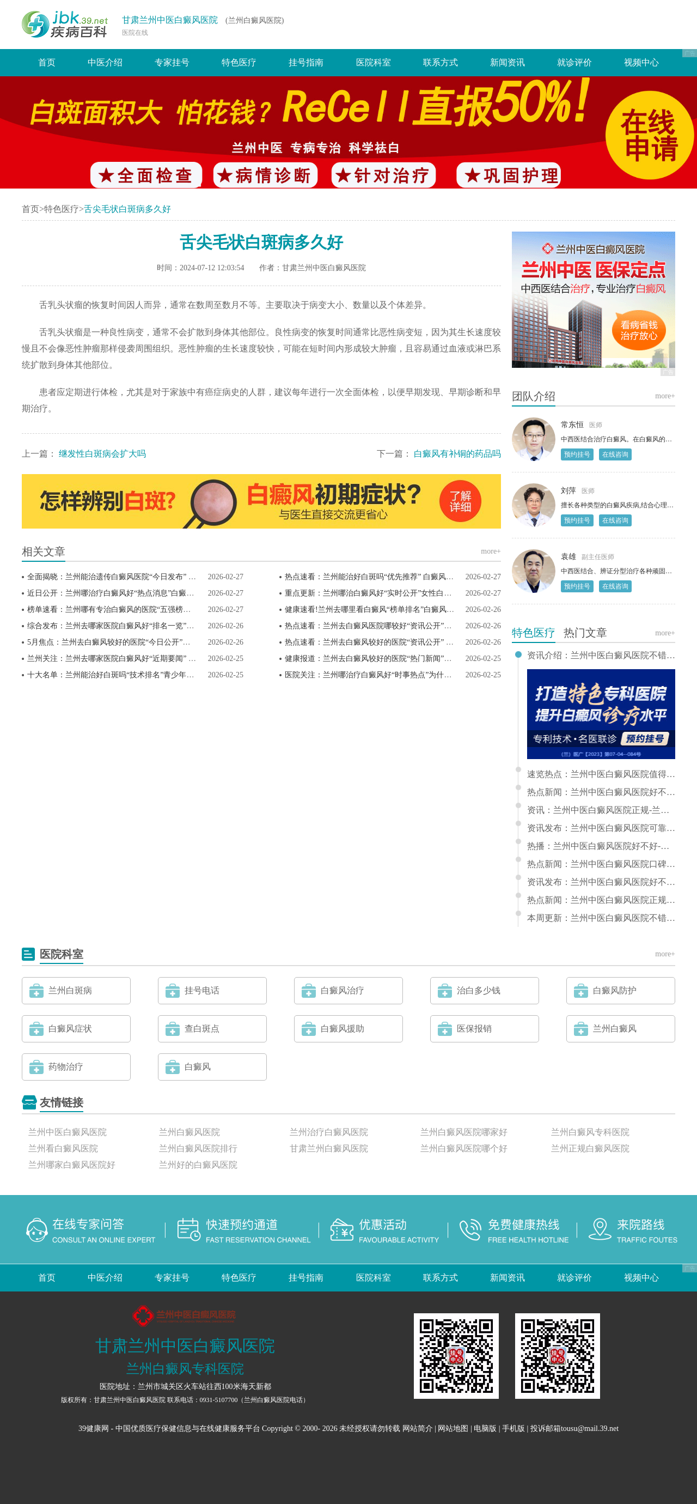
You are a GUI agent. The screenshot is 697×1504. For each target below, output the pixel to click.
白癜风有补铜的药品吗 (457, 453)
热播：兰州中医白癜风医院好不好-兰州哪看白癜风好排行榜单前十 (601, 846)
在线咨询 (615, 454)
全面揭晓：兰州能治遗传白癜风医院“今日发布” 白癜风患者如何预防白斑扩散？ (161, 577)
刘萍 (568, 491)
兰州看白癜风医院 (63, 1148)
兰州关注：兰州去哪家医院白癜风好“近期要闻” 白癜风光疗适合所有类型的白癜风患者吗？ (180, 658)
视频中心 (641, 62)
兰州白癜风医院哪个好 (464, 1148)
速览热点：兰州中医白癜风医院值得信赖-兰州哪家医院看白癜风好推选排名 (601, 774)
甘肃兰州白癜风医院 (329, 1148)
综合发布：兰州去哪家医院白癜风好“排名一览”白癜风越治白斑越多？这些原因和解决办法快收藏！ (194, 626)
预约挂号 (577, 454)
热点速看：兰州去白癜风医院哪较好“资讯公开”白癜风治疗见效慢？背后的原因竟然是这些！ (440, 626)
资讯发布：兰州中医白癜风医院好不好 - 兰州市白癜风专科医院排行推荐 (601, 882)
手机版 (513, 1428)
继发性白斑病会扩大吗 (102, 453)
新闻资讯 (507, 62)
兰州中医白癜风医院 (67, 1132)
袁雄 (568, 557)
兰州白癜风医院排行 (198, 1148)
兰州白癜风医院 (189, 1132)
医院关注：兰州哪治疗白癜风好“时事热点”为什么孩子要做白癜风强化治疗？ (414, 675)
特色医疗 (239, 62)
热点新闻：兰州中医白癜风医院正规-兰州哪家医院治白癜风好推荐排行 (601, 900)
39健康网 (93, 1428)
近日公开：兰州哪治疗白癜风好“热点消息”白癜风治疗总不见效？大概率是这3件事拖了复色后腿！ (192, 593)
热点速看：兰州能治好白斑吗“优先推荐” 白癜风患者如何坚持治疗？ (400, 577)
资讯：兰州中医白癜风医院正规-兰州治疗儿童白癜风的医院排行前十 (601, 810)
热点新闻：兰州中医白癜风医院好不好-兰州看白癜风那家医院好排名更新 (601, 792)
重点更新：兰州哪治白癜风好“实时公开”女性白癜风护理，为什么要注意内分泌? (419, 593)
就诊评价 (574, 62)
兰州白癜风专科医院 (590, 1132)
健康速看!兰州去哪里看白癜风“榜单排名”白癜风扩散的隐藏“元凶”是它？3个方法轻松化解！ (440, 609)
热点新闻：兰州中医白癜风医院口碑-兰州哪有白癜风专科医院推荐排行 (601, 864)
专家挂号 (172, 62)
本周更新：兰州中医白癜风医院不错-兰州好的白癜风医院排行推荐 (601, 918)
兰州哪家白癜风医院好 (71, 1164)
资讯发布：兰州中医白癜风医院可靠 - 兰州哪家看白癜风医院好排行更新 (601, 828)
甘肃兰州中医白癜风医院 (170, 20)
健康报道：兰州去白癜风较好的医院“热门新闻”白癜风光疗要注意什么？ (406, 658)
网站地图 (453, 1428)
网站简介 (417, 1428)
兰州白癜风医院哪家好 (464, 1132)
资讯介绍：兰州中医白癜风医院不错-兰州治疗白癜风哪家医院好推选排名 (601, 655)
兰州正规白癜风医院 (590, 1148)
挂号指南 (306, 62)
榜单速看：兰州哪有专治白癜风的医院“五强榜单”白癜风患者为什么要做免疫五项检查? (173, 609)
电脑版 (485, 1428)
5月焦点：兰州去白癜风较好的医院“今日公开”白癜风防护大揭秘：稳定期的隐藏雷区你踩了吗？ (188, 642)
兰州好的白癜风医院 (198, 1164)
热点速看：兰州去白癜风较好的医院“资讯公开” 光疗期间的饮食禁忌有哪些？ (415, 642)
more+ (491, 551)
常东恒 (572, 425)
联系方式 (440, 62)
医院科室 (373, 62)
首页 (47, 62)
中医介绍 (105, 62)
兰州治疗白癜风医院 (329, 1132)
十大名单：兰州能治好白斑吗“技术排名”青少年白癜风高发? (127, 675)
